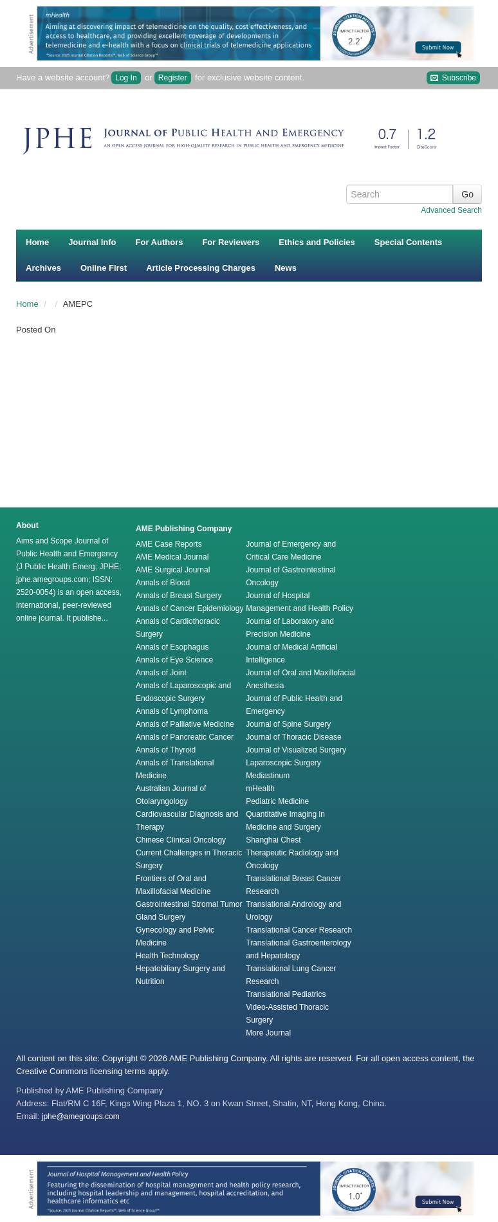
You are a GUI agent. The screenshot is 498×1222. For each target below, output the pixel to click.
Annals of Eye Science (174, 659)
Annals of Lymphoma (172, 711)
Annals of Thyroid (166, 749)
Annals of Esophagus (172, 647)
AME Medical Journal (172, 556)
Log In (125, 77)
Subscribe (453, 78)
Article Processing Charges (200, 268)
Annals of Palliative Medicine (185, 724)
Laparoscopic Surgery (283, 762)
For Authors (159, 242)
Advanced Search (451, 210)
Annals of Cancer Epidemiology (189, 608)
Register (172, 77)
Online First (103, 268)
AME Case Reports (169, 544)
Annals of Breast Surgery (178, 595)
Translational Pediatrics (286, 994)
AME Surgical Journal (173, 569)
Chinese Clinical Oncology (181, 839)
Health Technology (167, 955)
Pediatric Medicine (277, 801)
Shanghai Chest (273, 839)
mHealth (260, 788)
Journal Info (92, 242)
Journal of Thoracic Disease (294, 737)
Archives (43, 268)
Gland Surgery (160, 917)
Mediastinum (268, 775)
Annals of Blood (163, 582)
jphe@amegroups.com (81, 1116)
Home (37, 242)
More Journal (268, 1032)
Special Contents (408, 242)
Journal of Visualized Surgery (296, 749)
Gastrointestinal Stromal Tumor (189, 904)
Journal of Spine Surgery (288, 724)
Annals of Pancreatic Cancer (185, 737)
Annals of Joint (161, 672)
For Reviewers (230, 242)
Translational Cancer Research (299, 930)
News (286, 268)
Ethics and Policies (317, 242)
